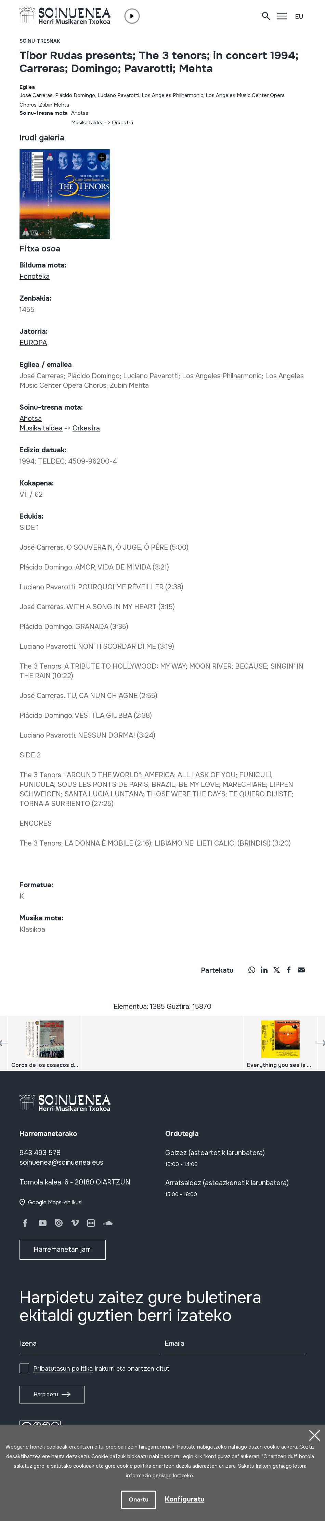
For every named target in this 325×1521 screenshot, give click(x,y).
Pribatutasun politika (63, 1368)
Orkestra (122, 122)
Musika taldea (87, 122)
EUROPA (33, 343)
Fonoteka (35, 276)
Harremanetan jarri (63, 1249)
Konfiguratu (185, 1499)
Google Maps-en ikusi (55, 1202)
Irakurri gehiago (274, 1466)
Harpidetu (46, 1394)
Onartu (138, 1499)
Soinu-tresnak (40, 41)
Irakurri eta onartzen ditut (101, 1368)
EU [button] (299, 16)
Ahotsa (79, 113)
